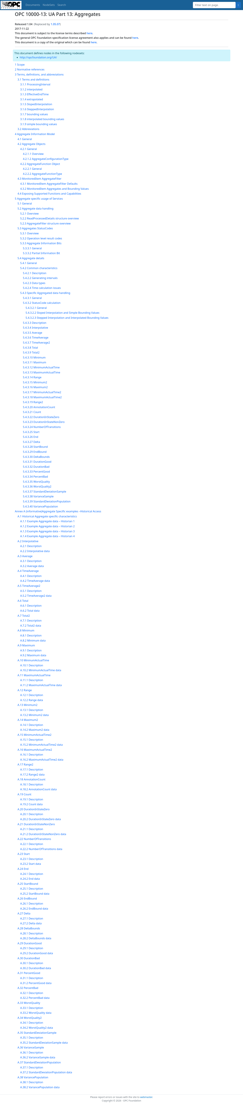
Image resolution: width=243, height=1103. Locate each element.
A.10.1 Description (31, 665)
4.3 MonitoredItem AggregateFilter (40, 179)
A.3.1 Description (31, 561)
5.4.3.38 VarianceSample (38, 496)
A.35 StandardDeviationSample (37, 1033)
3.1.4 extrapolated (31, 99)
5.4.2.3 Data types (34, 283)
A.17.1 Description (31, 769)
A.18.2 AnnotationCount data (38, 789)
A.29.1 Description (31, 948)
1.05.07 (55, 24)
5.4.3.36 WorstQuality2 (37, 486)
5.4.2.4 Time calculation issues (42, 288)
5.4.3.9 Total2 (31, 352)
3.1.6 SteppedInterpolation (37, 109)
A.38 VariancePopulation (33, 1077)
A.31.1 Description (31, 978)
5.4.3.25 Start (31, 432)
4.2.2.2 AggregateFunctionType (42, 174)
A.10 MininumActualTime (33, 660)
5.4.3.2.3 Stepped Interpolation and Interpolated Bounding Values (67, 318)
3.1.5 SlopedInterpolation (36, 104)
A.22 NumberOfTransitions (34, 839)
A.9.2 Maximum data (33, 655)
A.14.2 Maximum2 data (34, 730)
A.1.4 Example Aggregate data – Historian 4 (47, 536)
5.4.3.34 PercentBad (35, 476)
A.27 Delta (24, 913)
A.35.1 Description (31, 1037)
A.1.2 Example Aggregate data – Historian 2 (47, 526)
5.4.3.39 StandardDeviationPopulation (47, 501)
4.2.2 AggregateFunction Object (40, 164)
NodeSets (49, 5)
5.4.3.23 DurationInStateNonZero (44, 422)
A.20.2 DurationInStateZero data (40, 819)
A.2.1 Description (31, 546)
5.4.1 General (28, 263)
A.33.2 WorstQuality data (35, 1013)
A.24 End (23, 869)
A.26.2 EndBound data (34, 908)
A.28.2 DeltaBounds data (35, 938)
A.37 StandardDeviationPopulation (39, 1062)
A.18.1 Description (31, 784)
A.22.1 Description (31, 844)
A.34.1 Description (31, 1022)
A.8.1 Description (31, 635)
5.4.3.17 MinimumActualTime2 (42, 392)
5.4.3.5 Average (32, 333)
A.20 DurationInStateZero (34, 809)
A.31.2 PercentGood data (35, 983)
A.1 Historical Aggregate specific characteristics (47, 516)
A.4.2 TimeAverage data (35, 581)
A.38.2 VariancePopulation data (40, 1087)
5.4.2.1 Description (34, 273)
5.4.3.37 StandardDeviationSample (44, 491)
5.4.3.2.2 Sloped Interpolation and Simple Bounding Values (62, 313)
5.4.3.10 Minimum (34, 357)
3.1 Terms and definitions (33, 79)
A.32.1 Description (31, 993)
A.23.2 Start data (30, 864)
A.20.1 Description (31, 814)
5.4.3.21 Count (32, 412)
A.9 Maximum (26, 645)
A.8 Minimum (26, 630)
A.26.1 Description (31, 903)
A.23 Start (24, 854)
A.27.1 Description (31, 918)
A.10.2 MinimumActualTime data (40, 670)
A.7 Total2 (24, 616)
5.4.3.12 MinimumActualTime (41, 367)
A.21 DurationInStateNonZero (36, 824)
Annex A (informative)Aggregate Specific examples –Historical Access (58, 511)
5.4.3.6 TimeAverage (35, 337)
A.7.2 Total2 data (30, 625)
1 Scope (20, 64)
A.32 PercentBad (28, 988)
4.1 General (25, 139)
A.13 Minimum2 (28, 705)
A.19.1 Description (31, 799)
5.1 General (25, 203)
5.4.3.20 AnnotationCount (39, 407)
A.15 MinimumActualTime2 (34, 735)
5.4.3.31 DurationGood (37, 462)
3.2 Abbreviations (28, 129)
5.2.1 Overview (29, 213)
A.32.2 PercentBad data (35, 998)
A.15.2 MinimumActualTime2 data (41, 745)
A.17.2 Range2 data (32, 774)
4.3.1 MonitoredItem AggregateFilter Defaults (49, 184)
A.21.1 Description (31, 829)
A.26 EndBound (27, 898)
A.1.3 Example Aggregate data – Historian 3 (47, 531)
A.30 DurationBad (29, 958)
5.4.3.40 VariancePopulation (40, 506)
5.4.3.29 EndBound (35, 452)
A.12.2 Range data (31, 700)
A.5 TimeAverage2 (29, 586)
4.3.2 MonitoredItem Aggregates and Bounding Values (54, 189)
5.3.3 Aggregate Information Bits (41, 243)
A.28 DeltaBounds (29, 928)
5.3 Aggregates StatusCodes (35, 228)
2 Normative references (29, 69)
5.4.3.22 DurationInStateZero (41, 417)
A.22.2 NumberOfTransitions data (41, 849)
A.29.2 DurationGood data (36, 953)
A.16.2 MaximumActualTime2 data (41, 759)
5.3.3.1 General (32, 248)
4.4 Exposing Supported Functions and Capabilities (49, 193)
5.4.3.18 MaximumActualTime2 (42, 397)
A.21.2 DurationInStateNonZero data (43, 834)
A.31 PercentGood (29, 973)
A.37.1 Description (31, 1067)
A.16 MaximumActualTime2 (35, 750)
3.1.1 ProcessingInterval (35, 84)
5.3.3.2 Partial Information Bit (41, 253)
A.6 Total (23, 601)
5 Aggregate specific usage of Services (39, 198)
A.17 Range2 (25, 764)
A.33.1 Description (31, 1008)
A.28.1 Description (31, 933)
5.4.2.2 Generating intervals (40, 278)
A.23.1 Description (31, 859)
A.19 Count (24, 794)
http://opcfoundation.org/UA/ (38, 57)
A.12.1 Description (31, 695)
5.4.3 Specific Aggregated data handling (45, 293)
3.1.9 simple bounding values (38, 124)
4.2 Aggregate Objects (31, 144)
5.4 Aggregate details (31, 258)
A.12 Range (25, 690)
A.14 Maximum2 (28, 720)
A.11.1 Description (31, 680)
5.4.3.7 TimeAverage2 (36, 342)
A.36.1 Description (31, 1052)
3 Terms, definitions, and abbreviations (39, 74)
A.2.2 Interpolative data (35, 551)
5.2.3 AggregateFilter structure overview (45, 223)
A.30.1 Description (31, 963)
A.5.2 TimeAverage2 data (36, 596)
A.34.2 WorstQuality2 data (36, 1028)
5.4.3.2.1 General (36, 308)
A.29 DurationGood (30, 943)
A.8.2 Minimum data (33, 640)
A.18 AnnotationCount (31, 779)
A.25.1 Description (31, 888)
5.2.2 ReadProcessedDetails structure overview (49, 218)
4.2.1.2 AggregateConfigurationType (46, 159)
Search (62, 5)
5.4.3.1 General (32, 298)
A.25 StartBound (28, 884)
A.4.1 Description (31, 576)
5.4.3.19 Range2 (33, 402)
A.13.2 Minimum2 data (34, 715)
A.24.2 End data (30, 879)
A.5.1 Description (31, 591)
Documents (32, 5)
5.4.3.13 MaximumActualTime (41, 372)
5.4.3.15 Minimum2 (35, 382)
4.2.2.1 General (32, 169)
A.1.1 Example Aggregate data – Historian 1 (47, 521)
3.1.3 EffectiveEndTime (34, 94)
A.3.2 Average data (32, 566)
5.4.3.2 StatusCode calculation (42, 303)
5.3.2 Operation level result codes (41, 238)
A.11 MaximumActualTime (34, 675)
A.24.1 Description (31, 874)
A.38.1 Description (31, 1082)
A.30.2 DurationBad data (35, 968)
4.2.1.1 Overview (33, 154)
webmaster (146, 1097)
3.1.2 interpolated (31, 89)
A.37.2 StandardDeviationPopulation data (46, 1072)
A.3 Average (25, 556)
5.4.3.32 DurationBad (36, 467)
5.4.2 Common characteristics (39, 268)
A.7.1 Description (31, 620)
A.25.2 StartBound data (34, 893)
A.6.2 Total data (30, 610)
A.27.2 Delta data (31, 923)
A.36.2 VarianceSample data (37, 1057)
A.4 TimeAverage (28, 571)
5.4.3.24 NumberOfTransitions (42, 427)
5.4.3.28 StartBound (35, 447)
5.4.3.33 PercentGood (36, 471)
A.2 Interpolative (28, 541)
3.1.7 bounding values (34, 114)
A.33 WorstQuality (29, 1003)
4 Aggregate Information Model (35, 134)
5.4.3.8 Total (30, 347)
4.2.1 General (28, 149)
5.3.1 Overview (29, 233)
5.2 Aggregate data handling (35, 208)
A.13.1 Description (31, 710)
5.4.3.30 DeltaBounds (36, 457)
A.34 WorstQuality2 (30, 1018)
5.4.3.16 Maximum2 (35, 387)
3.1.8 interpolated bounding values (42, 119)
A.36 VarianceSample (31, 1047)
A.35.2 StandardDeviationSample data (44, 1042)
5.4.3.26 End (30, 437)
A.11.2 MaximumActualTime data (41, 685)
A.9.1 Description (31, 650)
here (89, 33)
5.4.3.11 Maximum (34, 362)
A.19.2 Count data (31, 804)
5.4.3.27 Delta (31, 442)
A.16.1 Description (31, 754)
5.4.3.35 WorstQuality (36, 481)
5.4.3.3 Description (34, 323)
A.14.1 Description (31, 725)
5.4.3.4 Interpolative (35, 327)
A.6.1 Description (31, 605)
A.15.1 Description (31, 739)
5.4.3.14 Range (32, 377)
